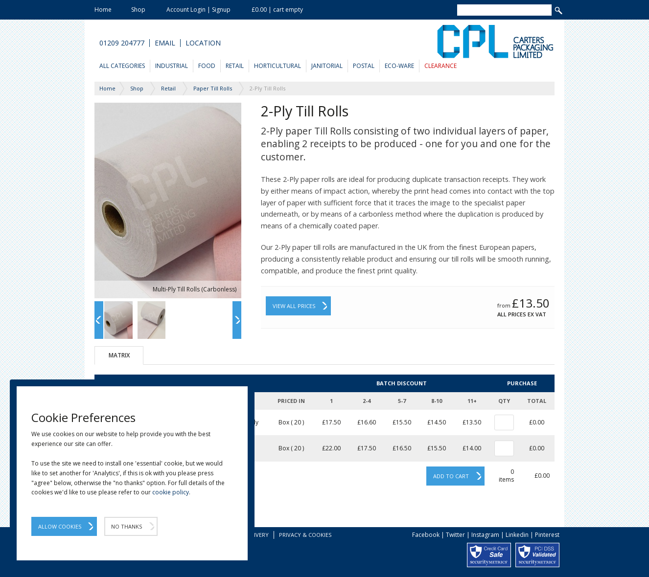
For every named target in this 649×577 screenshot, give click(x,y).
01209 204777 (121, 43)
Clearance (440, 66)
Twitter (455, 535)
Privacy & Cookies (305, 534)
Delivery (256, 534)
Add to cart (451, 476)
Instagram (485, 535)
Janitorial (327, 66)
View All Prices (294, 306)
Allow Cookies (59, 526)
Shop (138, 9)
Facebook (426, 535)
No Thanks (126, 526)
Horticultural (277, 66)
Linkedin (517, 535)
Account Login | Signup (198, 9)
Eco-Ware (399, 66)
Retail (235, 66)
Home (103, 9)
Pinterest (547, 535)
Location (203, 43)
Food (206, 66)
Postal (363, 66)
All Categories (122, 66)
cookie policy (170, 492)
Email (165, 43)
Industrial (171, 66)
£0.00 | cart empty (277, 9)
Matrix (119, 355)
